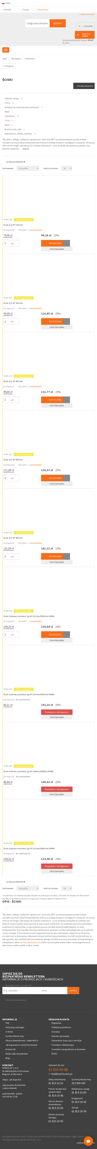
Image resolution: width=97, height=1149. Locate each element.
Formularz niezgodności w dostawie (68, 1049)
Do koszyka (52, 243)
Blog (7, 1058)
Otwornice (10, 116)
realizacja (81, 1142)
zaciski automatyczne (30, 942)
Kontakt (8, 9)
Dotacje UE (10, 1049)
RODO (54, 1053)
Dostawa (56, 1031)
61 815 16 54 (79, 1111)
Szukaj (57, 23)
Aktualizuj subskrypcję (15, 1000)
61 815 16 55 (55, 1121)
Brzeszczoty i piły (13, 129)
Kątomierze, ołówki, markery (18, 133)
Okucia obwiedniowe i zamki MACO (21, 1040)
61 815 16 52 (55, 1083)
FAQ (7, 1022)
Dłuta (7, 124)
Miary (7, 111)
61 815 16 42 (79, 1102)
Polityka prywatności (61, 1027)
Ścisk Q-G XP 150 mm (13, 224)
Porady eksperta (85, 85)
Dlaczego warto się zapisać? (18, 985)
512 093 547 (79, 1083)
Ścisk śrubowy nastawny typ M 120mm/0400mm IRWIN (28, 771)
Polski (7, 3)
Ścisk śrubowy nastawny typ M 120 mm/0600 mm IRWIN (28, 848)
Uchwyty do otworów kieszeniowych (22, 107)
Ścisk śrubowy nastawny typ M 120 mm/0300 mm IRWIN (28, 694)
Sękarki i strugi (12, 98)
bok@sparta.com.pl (60, 1073)
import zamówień (87, 14)
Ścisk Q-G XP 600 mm (13, 459)
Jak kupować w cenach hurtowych (21, 1044)
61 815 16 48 (55, 1095)
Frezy (7, 102)
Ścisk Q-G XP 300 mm (13, 303)
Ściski (7, 120)
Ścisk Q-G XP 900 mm (13, 537)
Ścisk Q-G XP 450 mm (13, 381)
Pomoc (25, 9)
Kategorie (9, 66)
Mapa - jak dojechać (11, 1079)
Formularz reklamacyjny (63, 1044)
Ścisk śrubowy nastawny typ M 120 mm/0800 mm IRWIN (28, 616)
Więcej (26, 148)
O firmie (9, 1031)
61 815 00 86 (58, 1069)
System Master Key (14, 1036)
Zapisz (73, 990)
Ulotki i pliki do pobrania (16, 1053)
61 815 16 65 (55, 1108)
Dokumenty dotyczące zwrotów (67, 1040)
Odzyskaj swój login (14, 1027)
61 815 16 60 (79, 1092)
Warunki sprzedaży (60, 1036)
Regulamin (56, 1022)
